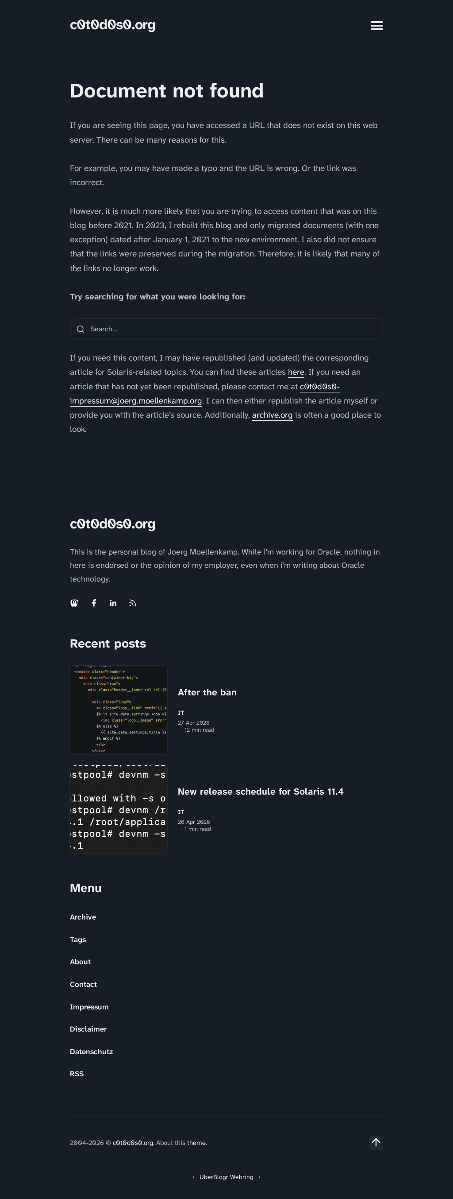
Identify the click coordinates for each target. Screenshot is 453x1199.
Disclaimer (88, 1029)
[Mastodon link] (75, 603)
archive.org (272, 414)
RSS (77, 1074)
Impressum (89, 1007)
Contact (83, 984)
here (296, 371)
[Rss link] (133, 603)
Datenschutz (91, 1051)
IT (181, 713)
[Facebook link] (94, 603)
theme (196, 1142)
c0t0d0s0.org (112, 25)
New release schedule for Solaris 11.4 (261, 791)
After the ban (207, 692)
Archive (83, 917)
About (80, 961)
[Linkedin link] (113, 603)
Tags (78, 939)
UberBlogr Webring (226, 1177)
